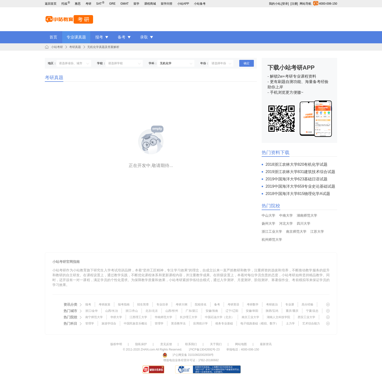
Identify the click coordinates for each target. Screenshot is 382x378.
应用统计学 (200, 323)
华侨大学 (116, 317)
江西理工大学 (138, 317)
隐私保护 (141, 344)
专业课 (289, 304)
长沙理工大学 (188, 317)
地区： (52, 63)
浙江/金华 (91, 311)
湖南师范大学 (307, 215)
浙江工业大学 (272, 231)
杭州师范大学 (272, 239)
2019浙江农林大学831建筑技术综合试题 (300, 172)
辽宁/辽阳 (232, 311)
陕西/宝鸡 (272, 311)
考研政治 (272, 304)
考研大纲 (181, 304)
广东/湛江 (192, 311)
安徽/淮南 (212, 311)
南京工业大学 (250, 317)
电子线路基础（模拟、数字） (259, 323)
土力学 (290, 323)
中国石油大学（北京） (219, 317)
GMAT (124, 3)
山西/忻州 (171, 311)
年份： (204, 63)
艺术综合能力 (311, 323)
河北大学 (286, 223)
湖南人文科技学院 (278, 317)
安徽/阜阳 (252, 311)
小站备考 (200, 3)
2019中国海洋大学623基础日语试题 (296, 179)
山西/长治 (111, 311)
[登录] (285, 3)
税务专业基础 (224, 323)
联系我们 (191, 344)
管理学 (89, 323)
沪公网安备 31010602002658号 (193, 355)
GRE (112, 3)
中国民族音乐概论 (135, 323)
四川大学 (303, 223)
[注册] (294, 3)
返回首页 (51, 3)
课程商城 (150, 3)
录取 (144, 37)
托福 (65, 3)
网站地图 (241, 344)
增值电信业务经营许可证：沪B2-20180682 (191, 360)
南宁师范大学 (94, 317)
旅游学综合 (109, 323)
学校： (101, 63)
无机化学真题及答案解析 (103, 47)
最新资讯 (266, 344)
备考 (121, 37)
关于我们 (216, 344)
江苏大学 (317, 231)
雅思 (78, 3)
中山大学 (268, 215)
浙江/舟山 (131, 311)
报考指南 (124, 304)
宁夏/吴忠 (312, 311)
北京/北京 (151, 311)
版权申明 (116, 344)
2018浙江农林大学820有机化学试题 (296, 164)
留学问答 (166, 3)
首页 (53, 37)
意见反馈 (166, 344)
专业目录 (162, 304)
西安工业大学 (306, 317)
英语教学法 (178, 323)
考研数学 (252, 304)
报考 (99, 37)
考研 (88, 3)
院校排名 (201, 304)
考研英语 (233, 304)
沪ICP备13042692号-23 (204, 349)
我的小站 (275, 3)
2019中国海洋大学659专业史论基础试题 (300, 186)
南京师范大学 (296, 231)
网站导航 (306, 3)
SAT (100, 3)
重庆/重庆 (292, 311)
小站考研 (57, 47)
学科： (153, 63)
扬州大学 (268, 223)
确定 (246, 63)
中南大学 (286, 215)
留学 (136, 3)
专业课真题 (76, 37)
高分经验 (307, 304)
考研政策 (104, 304)
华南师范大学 (163, 317)
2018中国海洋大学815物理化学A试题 (298, 194)
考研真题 (75, 47)
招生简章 (143, 304)
